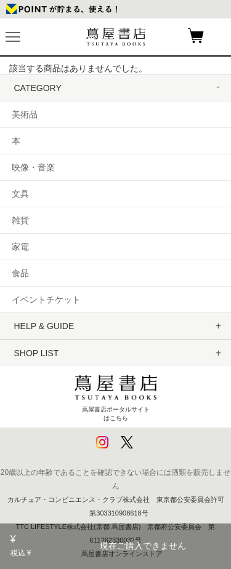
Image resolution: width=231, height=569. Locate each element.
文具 (20, 194)
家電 (20, 247)
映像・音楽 (33, 167)
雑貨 (20, 220)
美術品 (25, 114)
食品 (20, 273)
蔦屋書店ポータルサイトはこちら (116, 395)
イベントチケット (46, 299)
